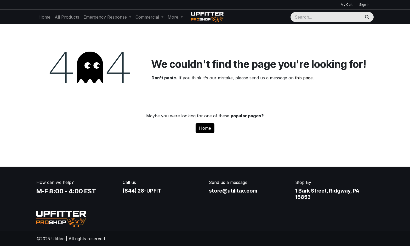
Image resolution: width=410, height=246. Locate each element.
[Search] (368, 17)
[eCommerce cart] (346, 4)
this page (304, 77)
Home (205, 128)
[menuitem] (44, 17)
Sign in (364, 5)
